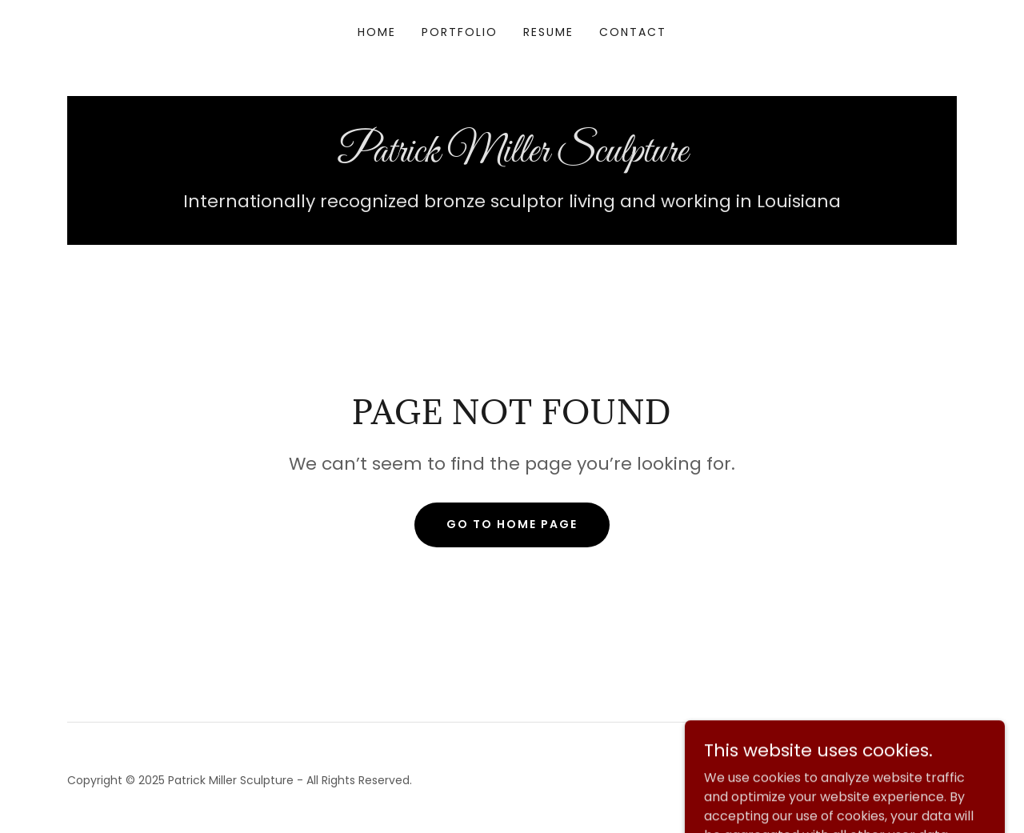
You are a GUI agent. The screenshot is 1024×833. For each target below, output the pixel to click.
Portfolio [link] (460, 32)
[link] (512, 157)
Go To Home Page (512, 524)
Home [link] (377, 32)
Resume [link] (548, 32)
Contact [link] (632, 32)
